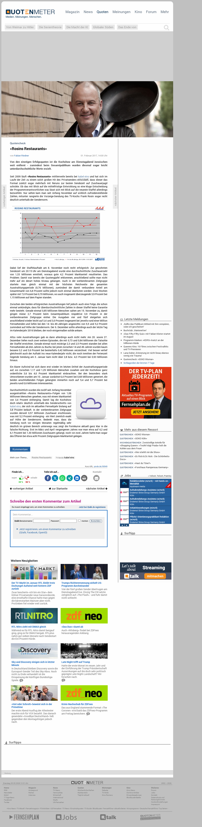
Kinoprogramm (133, 808)
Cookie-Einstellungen (159, 802)
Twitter (6, 802)
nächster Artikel (96, 488)
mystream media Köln (145, 483)
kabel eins (83, 176)
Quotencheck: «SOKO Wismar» (139, 359)
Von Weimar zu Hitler (20, 27)
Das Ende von (127, 27)
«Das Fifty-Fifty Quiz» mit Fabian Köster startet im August (147, 335)
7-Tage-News (9, 797)
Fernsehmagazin (32, 808)
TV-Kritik (105, 793)
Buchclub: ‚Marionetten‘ (135, 330)
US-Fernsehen (58, 802)
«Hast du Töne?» (135, 463)
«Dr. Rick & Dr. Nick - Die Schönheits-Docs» (145, 458)
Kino (138, 11)
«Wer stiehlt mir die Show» (140, 452)
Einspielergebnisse (134, 795)
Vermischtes (58, 793)
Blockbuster (97, 808)
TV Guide (88, 808)
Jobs (153, 793)
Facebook (8, 800)
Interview (32, 795)
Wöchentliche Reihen (86, 790)
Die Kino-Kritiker (133, 793)
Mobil (6, 795)
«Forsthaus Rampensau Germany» (144, 467)
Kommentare (20, 449)
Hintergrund (33, 790)
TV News (66, 808)
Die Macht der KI (77, 27)
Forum (151, 11)
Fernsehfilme (108, 808)
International (58, 797)
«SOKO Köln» (133, 438)
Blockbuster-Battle (134, 797)
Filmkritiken (44, 808)
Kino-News (131, 790)
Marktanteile (82, 793)
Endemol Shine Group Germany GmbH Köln (142, 492)
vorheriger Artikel (21, 488)
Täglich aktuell (83, 795)
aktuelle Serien (120, 808)
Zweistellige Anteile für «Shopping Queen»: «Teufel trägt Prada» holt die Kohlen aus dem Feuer (143, 445)
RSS (5, 790)
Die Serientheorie (50, 27)
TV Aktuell (21, 808)
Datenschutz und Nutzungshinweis (158, 798)
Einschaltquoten (76, 808)
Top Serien (163, 808)
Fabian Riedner (21, 155)
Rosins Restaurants (42, 457)
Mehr (165, 11)
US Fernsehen (56, 808)
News (88, 11)
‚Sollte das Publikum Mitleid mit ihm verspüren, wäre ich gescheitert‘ (146, 325)
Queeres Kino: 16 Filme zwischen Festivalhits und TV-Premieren (146, 348)
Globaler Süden (103, 27)
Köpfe (55, 800)
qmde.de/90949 (100, 466)
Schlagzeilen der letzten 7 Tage (139, 362)
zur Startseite (58, 488)
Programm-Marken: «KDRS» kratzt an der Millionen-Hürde (144, 341)
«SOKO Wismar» (135, 434)
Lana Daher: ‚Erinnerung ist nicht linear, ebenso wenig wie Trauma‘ (146, 354)
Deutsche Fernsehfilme (149, 808)
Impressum (155, 804)
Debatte (105, 790)
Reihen (31, 793)
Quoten (102, 11)
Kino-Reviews (107, 795)
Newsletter (8, 793)
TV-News (56, 790)
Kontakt (154, 795)
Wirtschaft (57, 795)
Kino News (11, 808)
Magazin (72, 11)
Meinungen (122, 11)
